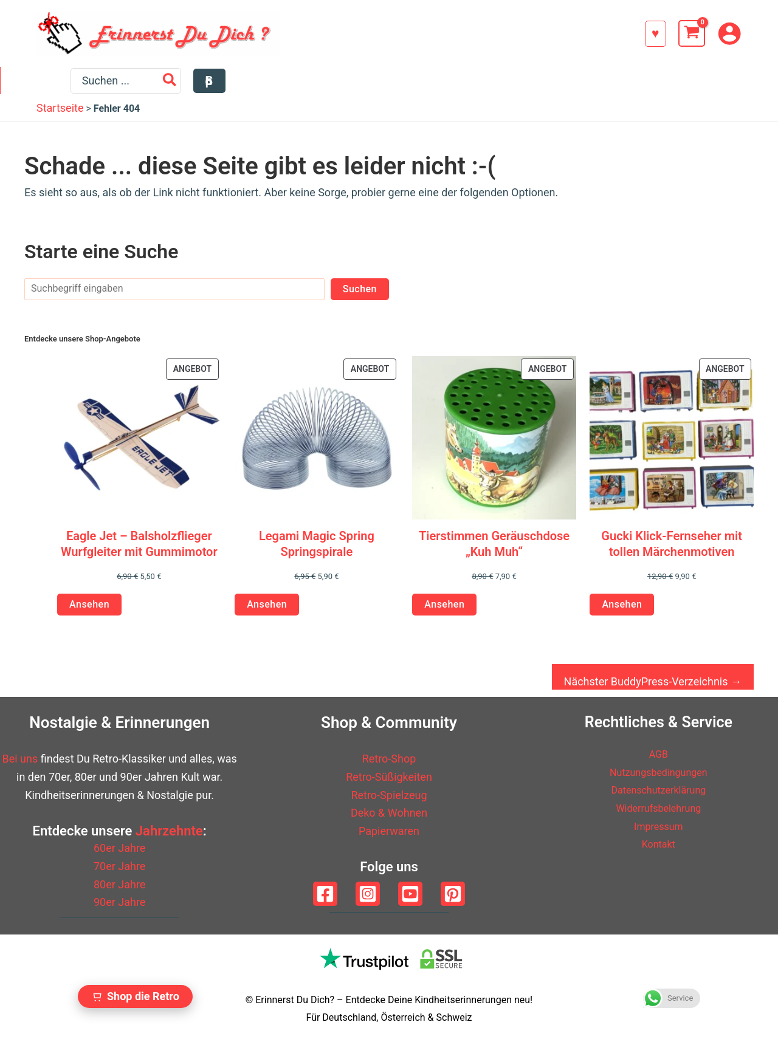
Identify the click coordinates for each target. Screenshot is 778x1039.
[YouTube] (410, 894)
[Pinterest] (453, 894)
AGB (658, 753)
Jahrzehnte (169, 830)
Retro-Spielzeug (389, 795)
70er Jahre (119, 866)
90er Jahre (119, 902)
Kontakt (658, 844)
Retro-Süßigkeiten (389, 776)
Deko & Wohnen (389, 813)
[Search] (666, 84)
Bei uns (20, 759)
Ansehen (89, 610)
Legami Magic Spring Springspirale (316, 549)
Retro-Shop (389, 759)
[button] (655, 34)
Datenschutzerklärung (658, 790)
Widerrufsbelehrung (658, 807)
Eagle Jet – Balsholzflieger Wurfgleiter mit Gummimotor (139, 549)
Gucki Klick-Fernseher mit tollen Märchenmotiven (671, 549)
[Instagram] (368, 894)
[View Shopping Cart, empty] (691, 33)
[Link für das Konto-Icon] (729, 33)
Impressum (658, 826)
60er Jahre (119, 848)
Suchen (360, 294)
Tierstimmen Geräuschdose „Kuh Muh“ (494, 549)
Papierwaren (389, 831)
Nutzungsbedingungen (659, 772)
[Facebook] (325, 894)
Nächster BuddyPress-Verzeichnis (653, 687)
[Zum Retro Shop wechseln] (135, 996)
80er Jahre (119, 884)
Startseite (59, 114)
